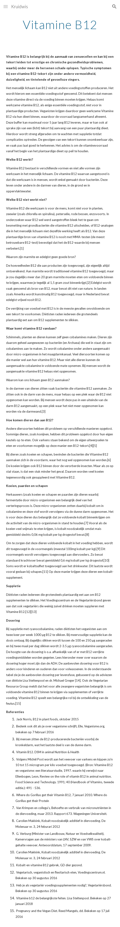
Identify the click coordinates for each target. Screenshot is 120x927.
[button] (5, 6)
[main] (60, 24)
